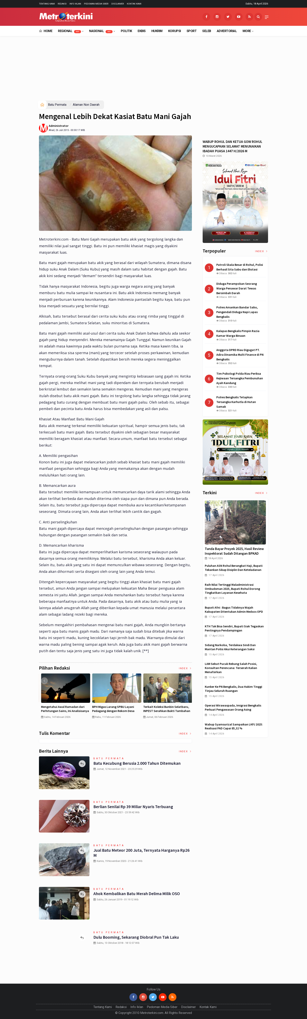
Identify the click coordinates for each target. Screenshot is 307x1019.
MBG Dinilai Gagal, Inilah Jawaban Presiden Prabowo (165, 709)
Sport (192, 31)
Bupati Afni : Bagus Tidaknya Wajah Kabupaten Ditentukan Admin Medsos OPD (234, 609)
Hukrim (157, 31)
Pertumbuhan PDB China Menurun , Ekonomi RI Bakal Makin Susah (115, 709)
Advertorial (227, 31)
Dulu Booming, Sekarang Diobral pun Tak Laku (135, 937)
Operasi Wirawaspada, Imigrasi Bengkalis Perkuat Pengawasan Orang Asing (233, 707)
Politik (126, 31)
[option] (64, 699)
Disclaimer (117, 4)
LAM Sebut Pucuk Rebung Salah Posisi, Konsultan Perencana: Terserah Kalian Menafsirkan (231, 668)
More (247, 31)
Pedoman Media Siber (96, 4)
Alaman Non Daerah (86, 105)
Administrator (59, 126)
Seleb (206, 31)
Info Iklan (75, 4)
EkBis (142, 31)
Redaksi (62, 4)
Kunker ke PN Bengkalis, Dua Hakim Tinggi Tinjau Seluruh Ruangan (233, 689)
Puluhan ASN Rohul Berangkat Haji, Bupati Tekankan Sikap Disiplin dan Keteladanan (234, 568)
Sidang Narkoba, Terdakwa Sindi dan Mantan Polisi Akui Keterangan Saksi (230, 647)
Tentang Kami (47, 4)
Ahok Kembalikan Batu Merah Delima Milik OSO (136, 893)
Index (185, 668)
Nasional (101, 31)
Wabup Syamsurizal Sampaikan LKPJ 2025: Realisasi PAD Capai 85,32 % (234, 726)
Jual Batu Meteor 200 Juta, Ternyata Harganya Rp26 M (141, 852)
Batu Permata (57, 105)
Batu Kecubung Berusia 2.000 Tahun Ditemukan (137, 763)
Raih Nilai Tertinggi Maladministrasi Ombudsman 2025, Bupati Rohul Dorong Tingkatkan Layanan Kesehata (232, 589)
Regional (69, 31)
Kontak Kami (134, 4)
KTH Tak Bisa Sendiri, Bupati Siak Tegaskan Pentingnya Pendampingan (234, 628)
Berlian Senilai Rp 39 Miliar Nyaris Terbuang (132, 806)
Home (45, 31)
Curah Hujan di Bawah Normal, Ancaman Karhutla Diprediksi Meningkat (61, 711)
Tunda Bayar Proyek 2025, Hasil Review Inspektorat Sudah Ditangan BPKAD (234, 551)
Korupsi (174, 31)
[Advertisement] (153, 71)
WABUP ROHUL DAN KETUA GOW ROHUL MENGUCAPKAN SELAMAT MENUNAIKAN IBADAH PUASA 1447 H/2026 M (232, 146)
